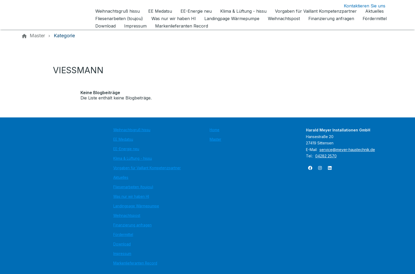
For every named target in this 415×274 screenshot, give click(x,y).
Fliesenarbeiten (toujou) (133, 187)
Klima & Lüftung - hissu (132, 158)
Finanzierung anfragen (132, 225)
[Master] (37, 36)
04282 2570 (326, 156)
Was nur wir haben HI (131, 196)
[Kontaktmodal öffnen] (360, 6)
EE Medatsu (123, 139)
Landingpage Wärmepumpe (136, 206)
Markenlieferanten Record (135, 263)
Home (214, 130)
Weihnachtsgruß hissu (131, 130)
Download (122, 244)
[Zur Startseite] (57, 15)
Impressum (122, 254)
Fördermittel (123, 234)
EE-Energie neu (126, 149)
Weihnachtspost (126, 215)
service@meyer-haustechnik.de (347, 149)
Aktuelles (120, 177)
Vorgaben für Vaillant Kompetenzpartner (147, 168)
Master (215, 139)
